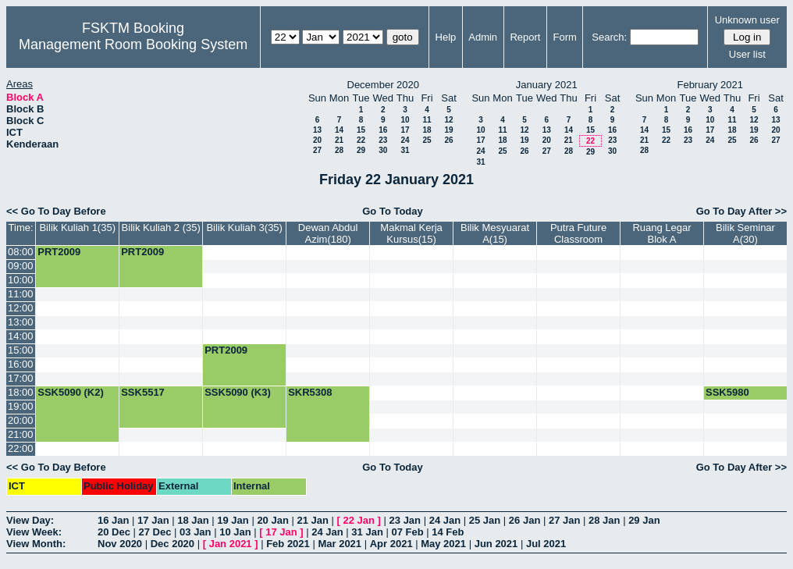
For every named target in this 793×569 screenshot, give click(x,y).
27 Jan (564, 520)
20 (317, 140)
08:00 (21, 252)
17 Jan (153, 520)
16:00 (21, 364)
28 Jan (604, 520)
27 (317, 150)
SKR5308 (310, 392)
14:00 (21, 336)
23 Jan (405, 520)
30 (383, 150)
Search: (609, 37)
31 (404, 150)
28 (339, 150)
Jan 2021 (230, 543)
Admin (482, 37)
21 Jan (312, 520)
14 (339, 130)
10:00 (21, 280)
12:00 (21, 308)
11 (426, 120)
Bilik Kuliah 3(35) (244, 227)
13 (317, 130)
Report (525, 37)
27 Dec (155, 532)
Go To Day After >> (741, 211)
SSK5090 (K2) (70, 392)
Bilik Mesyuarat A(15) (495, 233)
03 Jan (195, 532)
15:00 (21, 350)
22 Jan (359, 520)
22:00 (21, 448)
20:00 (21, 420)
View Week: (34, 532)
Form (565, 37)
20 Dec (114, 532)
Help (446, 37)
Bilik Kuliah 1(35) (77, 227)
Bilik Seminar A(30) (745, 233)
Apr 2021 (391, 543)
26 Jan (524, 520)
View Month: (36, 543)
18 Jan (192, 520)
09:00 (21, 266)
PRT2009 (58, 252)
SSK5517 (143, 392)
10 (404, 120)
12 (448, 120)
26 (448, 140)
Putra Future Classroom (578, 233)
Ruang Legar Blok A (661, 233)
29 (361, 150)
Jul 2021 (546, 543)
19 (448, 130)
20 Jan (272, 520)
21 (339, 140)
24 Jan (445, 520)
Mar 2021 (339, 543)
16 (383, 130)
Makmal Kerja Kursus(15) (411, 233)
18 (426, 130)
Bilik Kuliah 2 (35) (161, 227)
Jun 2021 (496, 543)
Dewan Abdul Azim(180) (328, 233)
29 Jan (644, 520)
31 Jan (366, 532)
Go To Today (392, 211)
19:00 (21, 406)
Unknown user (747, 20)
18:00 (21, 392)
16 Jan (113, 520)
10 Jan (235, 532)
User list (747, 54)
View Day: (30, 520)
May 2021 (443, 543)
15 (361, 130)
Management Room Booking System (133, 44)
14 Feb (448, 532)
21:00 (21, 434)
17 (404, 130)
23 (383, 140)
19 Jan (232, 520)
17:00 (21, 378)
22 (361, 140)
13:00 (21, 322)
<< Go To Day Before (56, 211)
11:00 (21, 294)
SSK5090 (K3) (237, 392)
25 (426, 140)
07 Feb (407, 532)
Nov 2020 (120, 543)
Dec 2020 (172, 543)
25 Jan (484, 520)
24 (404, 140)
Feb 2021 (288, 543)
